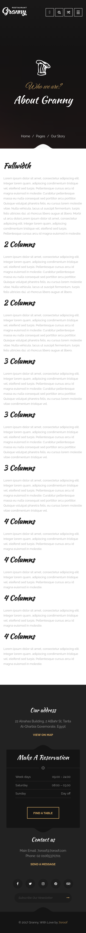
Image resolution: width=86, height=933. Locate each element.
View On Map (43, 735)
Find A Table (43, 813)
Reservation (50, 12)
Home (25, 136)
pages (40, 136)
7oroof (62, 922)
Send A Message (43, 864)
